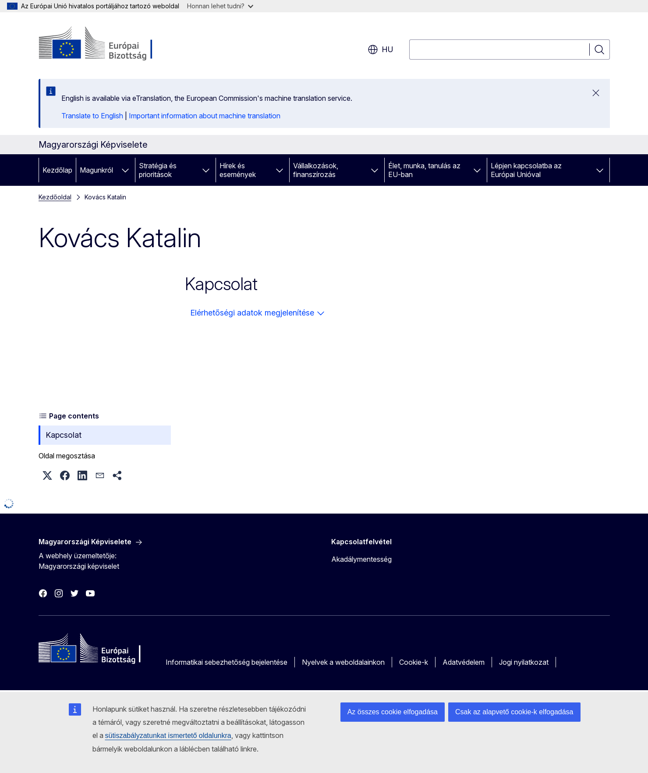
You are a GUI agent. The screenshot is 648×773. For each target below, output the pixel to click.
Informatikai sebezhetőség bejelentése (226, 662)
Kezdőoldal (55, 197)
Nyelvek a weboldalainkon (343, 662)
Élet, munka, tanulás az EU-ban (424, 170)
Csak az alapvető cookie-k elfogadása (514, 712)
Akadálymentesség (361, 559)
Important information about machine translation (204, 115)
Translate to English (92, 115)
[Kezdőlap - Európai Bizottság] (109, 43)
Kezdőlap (57, 170)
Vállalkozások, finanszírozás (315, 170)
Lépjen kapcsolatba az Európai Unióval (526, 170)
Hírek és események (238, 170)
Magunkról (96, 170)
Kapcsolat (63, 435)
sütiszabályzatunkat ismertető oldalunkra (168, 735)
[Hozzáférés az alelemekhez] (125, 170)
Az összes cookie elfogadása (392, 712)
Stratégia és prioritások (158, 170)
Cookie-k (413, 662)
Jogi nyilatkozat (524, 662)
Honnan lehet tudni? (220, 6)
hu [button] (380, 49)
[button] (47, 475)
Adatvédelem (464, 662)
